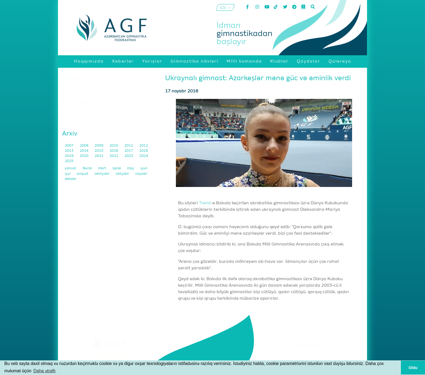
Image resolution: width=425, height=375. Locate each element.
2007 (69, 145)
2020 (84, 156)
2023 (129, 156)
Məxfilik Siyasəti (315, 360)
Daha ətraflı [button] (44, 370)
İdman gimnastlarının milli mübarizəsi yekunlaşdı (99, 113)
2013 (69, 151)
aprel (117, 168)
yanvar (71, 168)
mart (102, 168)
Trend (205, 203)
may (131, 168)
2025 (69, 161)
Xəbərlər (75, 78)
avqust (83, 174)
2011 (129, 145)
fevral (88, 168)
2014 (84, 151)
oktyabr (123, 174)
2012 (143, 145)
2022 (114, 156)
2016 (114, 151)
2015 (99, 151)
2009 (99, 145)
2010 (114, 145)
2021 (99, 156)
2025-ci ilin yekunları (78, 91)
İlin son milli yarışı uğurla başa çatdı (88, 102)
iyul (68, 174)
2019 (69, 156)
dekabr (70, 179)
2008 (84, 145)
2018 (143, 151)
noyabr (141, 174)
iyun (143, 168)
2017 (129, 151)
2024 (143, 156)
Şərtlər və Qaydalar (315, 353)
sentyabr (102, 174)
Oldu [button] (412, 368)
